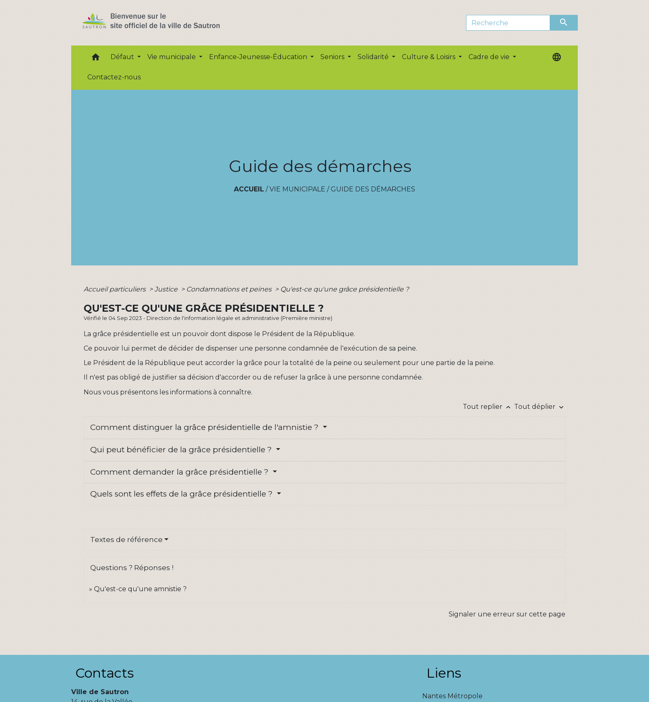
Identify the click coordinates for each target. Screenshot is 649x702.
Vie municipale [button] (172, 57)
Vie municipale (297, 189)
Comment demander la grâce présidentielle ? (180, 472)
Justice (166, 289)
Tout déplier (539, 407)
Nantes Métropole (452, 696)
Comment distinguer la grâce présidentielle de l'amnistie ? (205, 427)
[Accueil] (165, 22)
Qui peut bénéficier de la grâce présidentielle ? (182, 449)
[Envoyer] (564, 23)
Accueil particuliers (115, 289)
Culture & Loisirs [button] (429, 57)
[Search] (508, 23)
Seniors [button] (333, 57)
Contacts (104, 673)
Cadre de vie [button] (490, 57)
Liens (443, 673)
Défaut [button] (123, 57)
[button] (95, 59)
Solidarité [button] (374, 57)
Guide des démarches (373, 189)
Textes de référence (126, 539)
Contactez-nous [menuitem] (114, 77)
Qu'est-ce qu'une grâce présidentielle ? (344, 289)
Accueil (249, 189)
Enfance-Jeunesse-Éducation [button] (259, 57)
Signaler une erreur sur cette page (507, 614)
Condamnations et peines (229, 289)
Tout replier (488, 407)
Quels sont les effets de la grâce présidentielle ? (182, 494)
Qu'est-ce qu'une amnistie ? (140, 589)
